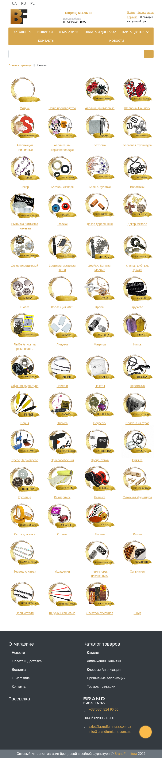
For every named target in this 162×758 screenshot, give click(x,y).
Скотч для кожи (24, 534)
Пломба (62, 423)
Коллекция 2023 (62, 307)
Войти (131, 12)
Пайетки (62, 386)
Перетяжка (137, 386)
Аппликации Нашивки (104, 661)
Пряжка (137, 460)
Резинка (99, 497)
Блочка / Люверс (62, 187)
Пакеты (100, 386)
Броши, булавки (100, 187)
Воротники (137, 187)
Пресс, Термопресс (24, 460)
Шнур (137, 613)
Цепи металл (25, 613)
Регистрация (146, 12)
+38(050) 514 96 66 (78, 13)
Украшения (62, 571)
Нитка (137, 344)
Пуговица (24, 497)
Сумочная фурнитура (137, 497)
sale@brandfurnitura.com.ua (110, 726)
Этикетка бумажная (99, 613)
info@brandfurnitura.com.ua (110, 731)
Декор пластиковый (24, 265)
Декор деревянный (100, 224)
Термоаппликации (101, 686)
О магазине (21, 678)
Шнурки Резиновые (62, 613)
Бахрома (100, 145)
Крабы (99, 307)
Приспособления (62, 460)
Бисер (24, 187)
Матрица (100, 344)
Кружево (137, 307)
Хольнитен (137, 571)
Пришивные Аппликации (106, 678)
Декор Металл (137, 224)
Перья (24, 423)
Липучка (62, 344)
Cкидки (25, 108)
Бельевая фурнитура (137, 145)
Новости (18, 652)
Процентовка (100, 460)
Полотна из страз (137, 423)
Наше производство (62, 108)
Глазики (62, 224)
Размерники (62, 497)
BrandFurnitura (126, 753)
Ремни (137, 534)
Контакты (19, 686)
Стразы (62, 534)
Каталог (93, 652)
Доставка (19, 669)
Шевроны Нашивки (137, 108)
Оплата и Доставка (27, 661)
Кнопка (24, 307)
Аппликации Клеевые (99, 108)
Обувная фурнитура (25, 386)
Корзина (132, 17)
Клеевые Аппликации (103, 669)
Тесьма (100, 534)
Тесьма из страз (25, 571)
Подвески (99, 423)
